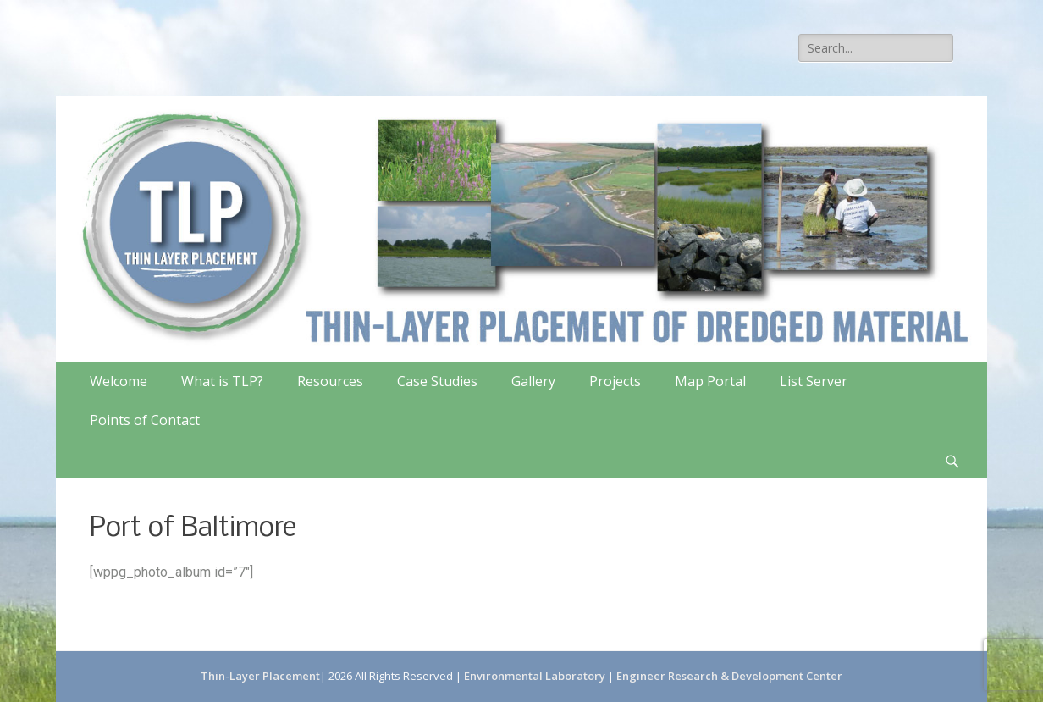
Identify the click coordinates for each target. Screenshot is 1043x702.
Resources (330, 381)
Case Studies (437, 381)
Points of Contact (145, 420)
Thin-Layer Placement (260, 675)
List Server (813, 381)
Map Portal (710, 381)
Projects (615, 381)
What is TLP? (222, 381)
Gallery (533, 381)
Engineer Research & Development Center (729, 675)
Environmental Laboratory (536, 675)
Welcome (118, 381)
